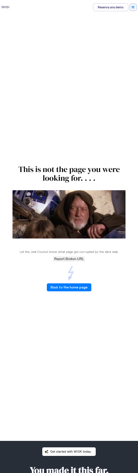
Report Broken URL (69, 259)
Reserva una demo (111, 7)
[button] (133, 7)
